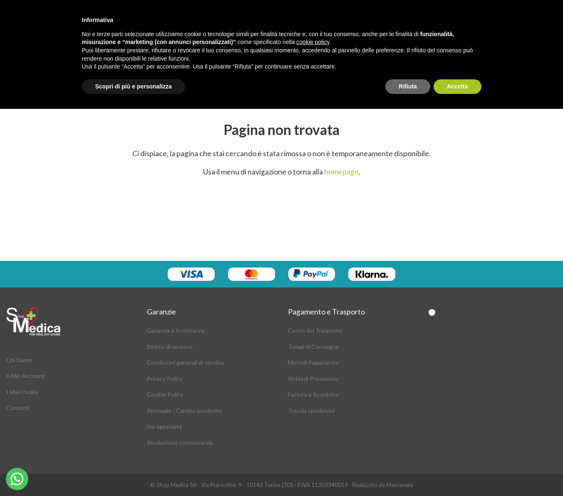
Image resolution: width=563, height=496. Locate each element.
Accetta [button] (457, 86)
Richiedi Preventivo (313, 378)
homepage (341, 171)
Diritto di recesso (170, 346)
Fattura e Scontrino (313, 394)
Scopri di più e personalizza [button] (133, 86)
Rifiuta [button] (408, 86)
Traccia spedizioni (311, 410)
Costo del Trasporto (315, 330)
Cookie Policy (165, 394)
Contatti (17, 407)
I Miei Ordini (22, 391)
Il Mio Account (25, 375)
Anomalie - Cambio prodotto (184, 410)
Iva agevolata (164, 426)
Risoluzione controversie (180, 442)
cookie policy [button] (312, 42)
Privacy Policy (165, 378)
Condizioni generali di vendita (185, 362)
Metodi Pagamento (313, 362)
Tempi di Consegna (313, 346)
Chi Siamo (19, 359)
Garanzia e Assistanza (175, 330)
